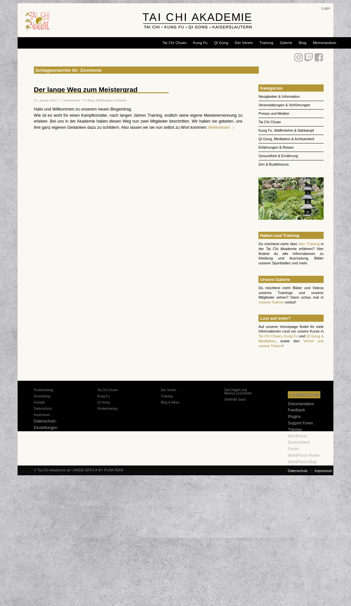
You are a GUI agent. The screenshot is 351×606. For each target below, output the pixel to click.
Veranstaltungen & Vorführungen (284, 105)
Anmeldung (42, 396)
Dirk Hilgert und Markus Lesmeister (238, 391)
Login (325, 8)
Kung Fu (291, 336)
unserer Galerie (271, 302)
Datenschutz (43, 408)
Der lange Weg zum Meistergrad (86, 89)
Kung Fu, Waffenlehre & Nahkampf (286, 130)
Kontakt (39, 402)
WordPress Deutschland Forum (299, 442)
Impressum (42, 415)
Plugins (294, 416)
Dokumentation (301, 404)
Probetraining (43, 390)
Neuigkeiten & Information (279, 96)
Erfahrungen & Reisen (111, 100)
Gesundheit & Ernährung (278, 156)
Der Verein (168, 390)
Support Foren (300, 423)
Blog (91, 100)
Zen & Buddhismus (273, 164)
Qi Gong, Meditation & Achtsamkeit (286, 139)
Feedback (296, 410)
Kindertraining (107, 408)
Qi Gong (103, 402)
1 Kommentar (70, 100)
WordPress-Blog (302, 462)
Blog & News (170, 402)
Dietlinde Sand (234, 399)
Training (167, 396)
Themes (295, 429)
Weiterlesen (222, 127)
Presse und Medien (273, 113)
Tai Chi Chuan (269, 122)
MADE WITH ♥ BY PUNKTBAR (99, 470)
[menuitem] (325, 8)
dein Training (309, 244)
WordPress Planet (303, 455)
